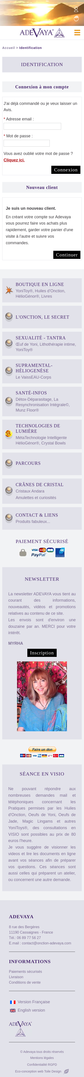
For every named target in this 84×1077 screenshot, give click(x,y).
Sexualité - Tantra (48, 343)
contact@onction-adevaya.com (46, 943)
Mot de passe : (18, 136)
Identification (30, 48)
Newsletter (42, 579)
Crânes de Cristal (48, 491)
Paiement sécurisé (42, 541)
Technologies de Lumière (48, 434)
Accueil (8, 48)
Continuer (67, 255)
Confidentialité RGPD (42, 1064)
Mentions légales (42, 1058)
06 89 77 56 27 (29, 938)
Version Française (30, 1002)
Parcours (48, 464)
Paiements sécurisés (25, 971)
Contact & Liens (48, 518)
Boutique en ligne (48, 290)
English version (27, 1010)
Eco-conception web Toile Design (38, 1071)
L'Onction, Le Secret (42, 317)
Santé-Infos (48, 401)
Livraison (16, 977)
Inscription (42, 653)
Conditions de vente (25, 982)
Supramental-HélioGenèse (48, 371)
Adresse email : (19, 119)
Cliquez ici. (14, 160)
